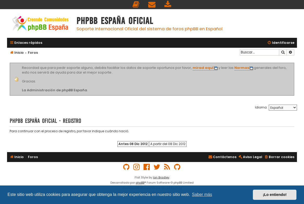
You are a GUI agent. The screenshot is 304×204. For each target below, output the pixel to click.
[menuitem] (136, 4)
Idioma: (261, 107)
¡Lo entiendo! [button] (275, 195)
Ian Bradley (161, 177)
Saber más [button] (202, 194)
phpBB (140, 183)
